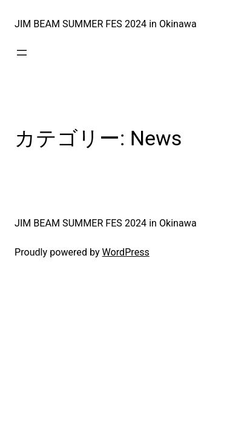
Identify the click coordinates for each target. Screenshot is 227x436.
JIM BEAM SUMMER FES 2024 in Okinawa (106, 24)
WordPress (126, 252)
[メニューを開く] (22, 52)
